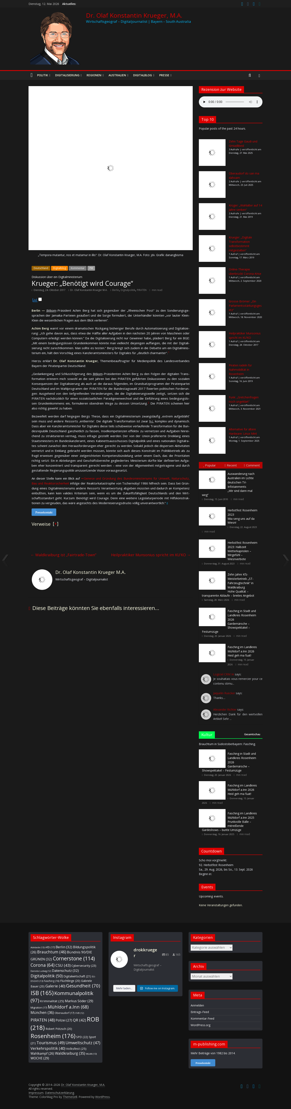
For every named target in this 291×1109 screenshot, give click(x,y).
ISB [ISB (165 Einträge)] (42, 993)
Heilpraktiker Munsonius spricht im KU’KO (151, 554)
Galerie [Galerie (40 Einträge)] (55, 985)
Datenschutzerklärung (59, 1093)
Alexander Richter (224, 709)
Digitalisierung (67, 75)
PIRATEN (142, 290)
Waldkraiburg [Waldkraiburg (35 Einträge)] (70, 1053)
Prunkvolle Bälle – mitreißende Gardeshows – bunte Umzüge (229, 821)
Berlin (115, 290)
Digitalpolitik (128, 290)
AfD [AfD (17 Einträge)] (50, 947)
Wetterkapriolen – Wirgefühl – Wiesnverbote (242, 551)
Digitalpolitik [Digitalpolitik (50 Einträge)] (47, 976)
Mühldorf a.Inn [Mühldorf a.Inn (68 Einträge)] (68, 1007)
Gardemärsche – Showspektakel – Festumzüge (229, 621)
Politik (42, 75)
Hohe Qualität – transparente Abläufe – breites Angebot (228, 584)
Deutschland (41, 268)
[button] (168, 353)
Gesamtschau (252, 734)
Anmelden (197, 1005)
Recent (231, 465)
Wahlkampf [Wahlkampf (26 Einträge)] (42, 1053)
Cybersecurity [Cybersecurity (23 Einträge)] (83, 965)
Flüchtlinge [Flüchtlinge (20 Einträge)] (70, 981)
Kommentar (78, 268)
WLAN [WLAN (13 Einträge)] (91, 1053)
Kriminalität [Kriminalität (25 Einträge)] (52, 1001)
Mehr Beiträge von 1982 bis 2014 (213, 1053)
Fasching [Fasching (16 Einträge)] (51, 981)
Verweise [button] (41, 524)
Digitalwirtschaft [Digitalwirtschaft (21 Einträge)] (77, 976)
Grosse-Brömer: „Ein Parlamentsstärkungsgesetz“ (245, 305)
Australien (117, 75)
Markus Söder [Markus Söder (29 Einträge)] (79, 1001)
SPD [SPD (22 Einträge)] (82, 1037)
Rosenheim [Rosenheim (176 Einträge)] (53, 1036)
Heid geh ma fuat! (242, 651)
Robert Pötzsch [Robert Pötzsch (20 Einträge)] (59, 1029)
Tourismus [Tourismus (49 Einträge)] (51, 1042)
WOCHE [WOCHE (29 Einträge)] (40, 1058)
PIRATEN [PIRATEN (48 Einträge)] (43, 1020)
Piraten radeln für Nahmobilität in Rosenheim (240, 369)
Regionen (94, 75)
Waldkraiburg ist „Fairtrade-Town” (63, 554)
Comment (252, 465)
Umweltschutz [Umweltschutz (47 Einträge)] (82, 1042)
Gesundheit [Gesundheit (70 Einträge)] (83, 986)
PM (91, 268)
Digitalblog (142, 75)
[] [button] (55, 523)
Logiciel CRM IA (223, 674)
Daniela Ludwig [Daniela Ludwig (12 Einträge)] (41, 971)
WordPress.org (200, 1025)
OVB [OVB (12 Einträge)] (79, 1013)
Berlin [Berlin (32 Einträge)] (64, 947)
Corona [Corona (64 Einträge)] (43, 965)
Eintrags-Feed (200, 1012)
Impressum (36, 1093)
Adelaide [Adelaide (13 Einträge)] (38, 947)
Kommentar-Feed (202, 1018)
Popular (209, 465)
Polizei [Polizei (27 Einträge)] (64, 1020)
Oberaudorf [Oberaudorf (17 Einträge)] (64, 1013)
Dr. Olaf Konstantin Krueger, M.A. (134, 15)
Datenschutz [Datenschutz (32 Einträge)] (65, 970)
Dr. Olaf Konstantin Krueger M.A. (89, 290)
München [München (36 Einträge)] (42, 1012)
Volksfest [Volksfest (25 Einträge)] (76, 1048)
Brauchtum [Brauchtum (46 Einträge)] (51, 952)
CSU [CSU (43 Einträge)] (63, 965)
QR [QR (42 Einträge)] (79, 1019)
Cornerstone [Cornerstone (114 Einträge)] (74, 958)
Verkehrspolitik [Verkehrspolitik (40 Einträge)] (48, 1048)
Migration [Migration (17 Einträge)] (39, 1007)
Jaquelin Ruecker (224, 693)
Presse (164, 75)
